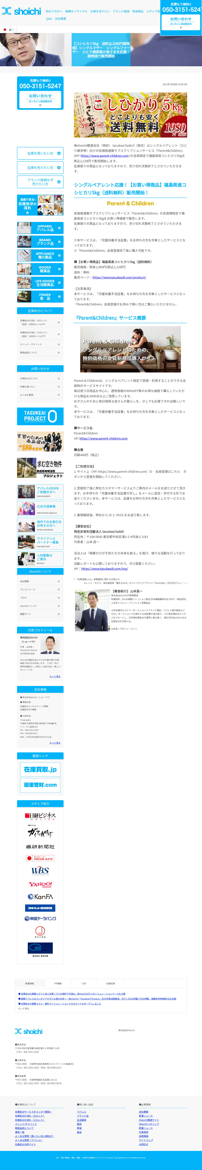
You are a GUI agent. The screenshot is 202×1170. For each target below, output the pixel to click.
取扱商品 (138, 11)
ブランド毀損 (121, 11)
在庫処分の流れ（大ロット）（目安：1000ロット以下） (34, 322)
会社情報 (24, 581)
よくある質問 (26, 394)
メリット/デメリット (26, 1124)
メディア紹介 (154, 11)
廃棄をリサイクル (76, 11)
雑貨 (79, 1124)
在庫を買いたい (27, 386)
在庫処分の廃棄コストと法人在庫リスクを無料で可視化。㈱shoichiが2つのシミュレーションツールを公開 (73, 993)
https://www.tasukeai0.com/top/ (104, 568)
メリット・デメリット (31, 344)
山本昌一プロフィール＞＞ (124, 628)
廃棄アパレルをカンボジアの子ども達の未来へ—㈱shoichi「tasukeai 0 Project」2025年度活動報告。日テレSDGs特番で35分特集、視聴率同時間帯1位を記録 (98, 998)
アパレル (81, 1111)
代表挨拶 (143, 1132)
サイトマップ (146, 1140)
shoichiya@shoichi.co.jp (38, 736)
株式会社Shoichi (126, 1030)
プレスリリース (27, 589)
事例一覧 (19, 1132)
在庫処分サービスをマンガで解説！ (33, 1111)
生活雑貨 (81, 1120)
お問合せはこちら (29, 378)
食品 (79, 1132)
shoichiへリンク (28, 605)
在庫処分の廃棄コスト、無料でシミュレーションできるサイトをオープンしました (61, 1003)
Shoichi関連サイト (149, 1120)
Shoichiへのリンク (149, 1124)
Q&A (49, 18)
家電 (79, 1128)
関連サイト (25, 613)
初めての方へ (54, 11)
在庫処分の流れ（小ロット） (30, 1120)
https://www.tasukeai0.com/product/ (119, 277)
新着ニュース (146, 1115)
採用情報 (143, 1136)
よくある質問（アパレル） (29, 1140)
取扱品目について (29, 352)
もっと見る (55, 676)
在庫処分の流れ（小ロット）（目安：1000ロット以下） (34, 334)
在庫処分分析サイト (25, 1144)
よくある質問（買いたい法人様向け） (35, 1136)
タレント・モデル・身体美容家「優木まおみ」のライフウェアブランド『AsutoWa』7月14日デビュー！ (135, 582)
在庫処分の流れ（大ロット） (30, 1115)
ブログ (23, 597)
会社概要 (60, 18)
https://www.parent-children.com (105, 155)
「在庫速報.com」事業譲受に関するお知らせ (97, 579)
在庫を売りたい (100, 11)
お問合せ (143, 1144)
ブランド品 (83, 1115)
